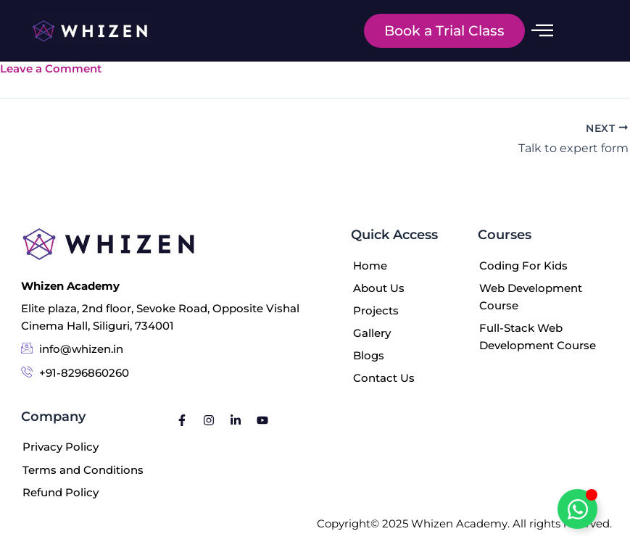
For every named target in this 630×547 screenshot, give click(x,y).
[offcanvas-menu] (542, 31)
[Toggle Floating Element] (577, 509)
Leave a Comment (50, 68)
